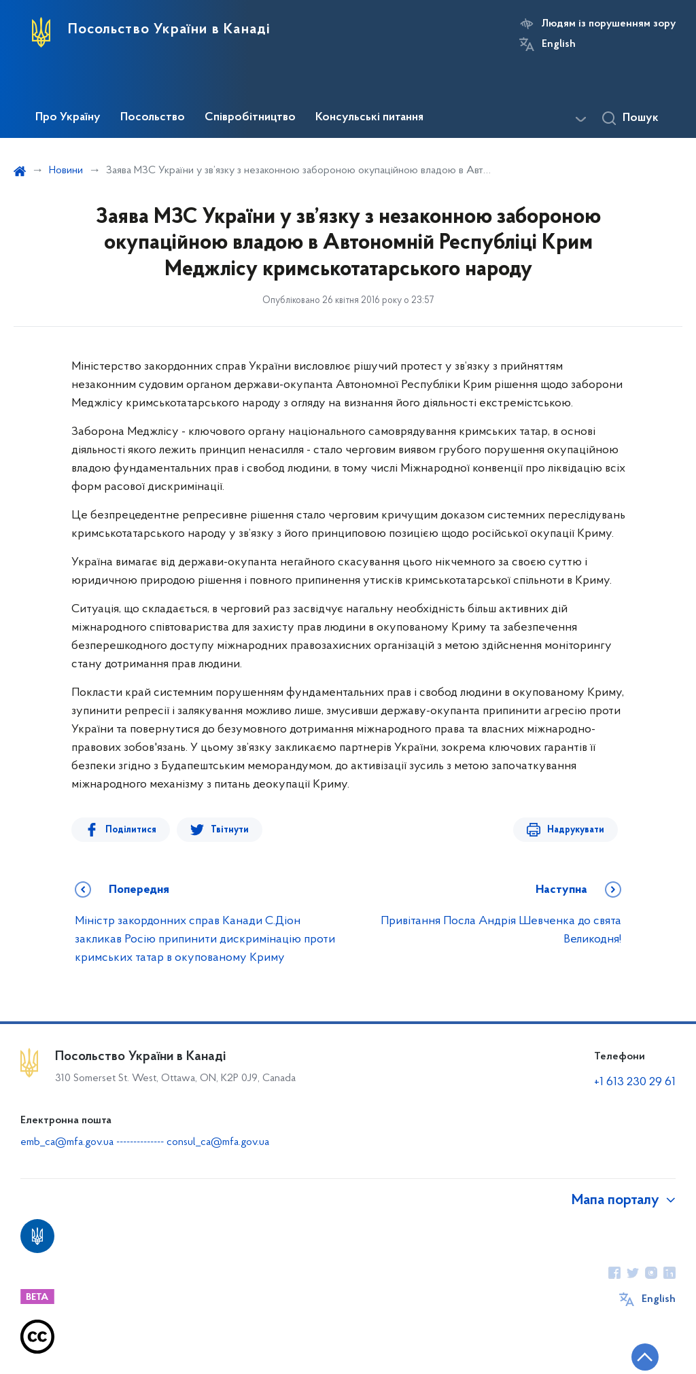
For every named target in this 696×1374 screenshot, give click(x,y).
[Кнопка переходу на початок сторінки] (645, 1357)
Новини (66, 170)
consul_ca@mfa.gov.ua (218, 1142)
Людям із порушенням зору (609, 23)
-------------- (141, 1142)
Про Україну (68, 117)
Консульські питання (369, 117)
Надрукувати (575, 830)
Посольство (152, 117)
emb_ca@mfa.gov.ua (67, 1142)
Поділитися (130, 830)
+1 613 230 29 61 (635, 1082)
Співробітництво (250, 117)
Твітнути (230, 830)
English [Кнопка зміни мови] (559, 44)
